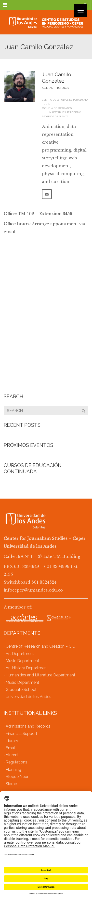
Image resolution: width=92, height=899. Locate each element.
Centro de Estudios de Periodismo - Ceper (65, 101)
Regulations (16, 762)
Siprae (11, 784)
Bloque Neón (17, 776)
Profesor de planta (55, 116)
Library (12, 740)
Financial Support (21, 733)
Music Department (22, 660)
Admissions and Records (28, 726)
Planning (13, 769)
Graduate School (21, 689)
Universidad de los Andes (28, 696)
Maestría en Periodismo (65, 112)
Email (11, 748)
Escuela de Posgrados (57, 108)
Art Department (20, 653)
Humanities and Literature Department (40, 675)
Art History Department (27, 668)
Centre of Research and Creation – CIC (40, 646)
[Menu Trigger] (80, 10)
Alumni (12, 755)
